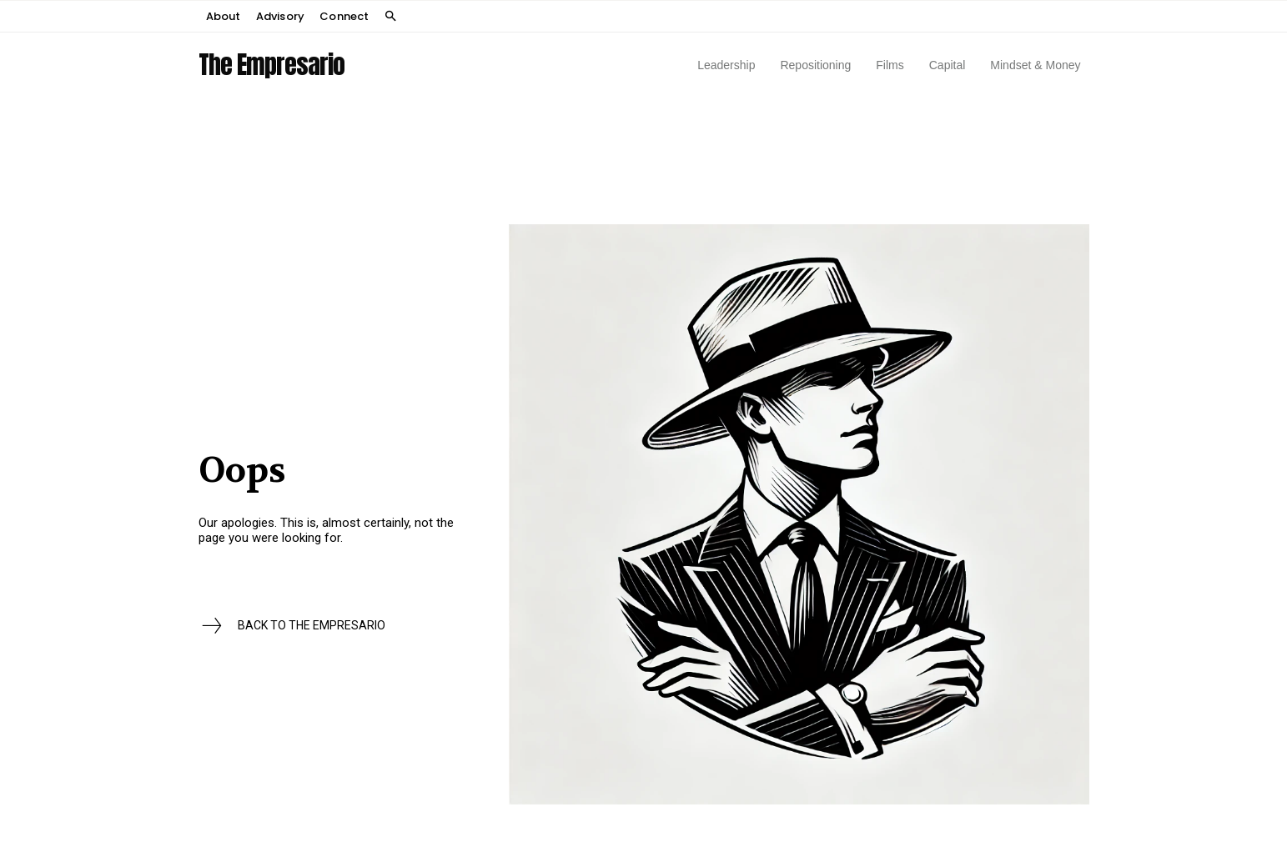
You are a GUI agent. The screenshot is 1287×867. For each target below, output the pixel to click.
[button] (391, 17)
